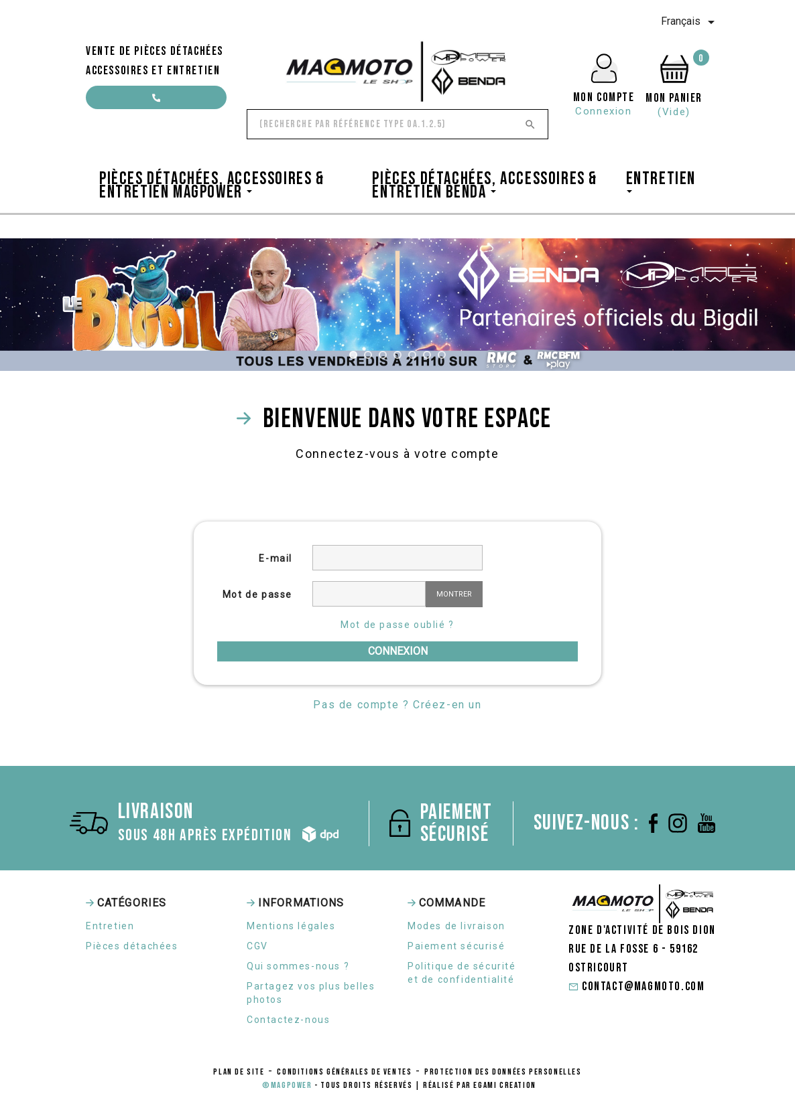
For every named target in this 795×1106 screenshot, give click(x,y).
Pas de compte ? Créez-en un (397, 704)
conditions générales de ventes (344, 1071)
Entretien (110, 926)
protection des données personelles (502, 1071)
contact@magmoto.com (156, 101)
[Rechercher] (397, 124)
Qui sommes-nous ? (298, 966)
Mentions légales (291, 926)
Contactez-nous (288, 1019)
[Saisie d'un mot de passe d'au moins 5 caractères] (369, 594)
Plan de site (238, 1071)
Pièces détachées (132, 946)
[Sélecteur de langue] (690, 22)
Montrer (454, 594)
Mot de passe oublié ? (397, 624)
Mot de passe (257, 594)
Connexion (398, 651)
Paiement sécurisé (456, 946)
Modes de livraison (456, 926)
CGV (257, 946)
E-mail (275, 558)
